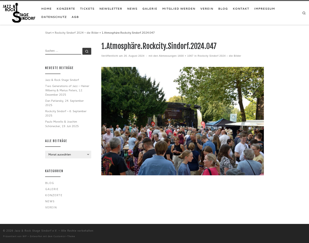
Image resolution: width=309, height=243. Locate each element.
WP (24, 236)
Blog (49, 183)
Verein (51, 207)
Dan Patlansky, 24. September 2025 (64, 103)
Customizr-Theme (64, 236)
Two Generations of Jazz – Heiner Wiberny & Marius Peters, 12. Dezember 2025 (67, 90)
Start (48, 32)
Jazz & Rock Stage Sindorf (62, 80)
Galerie (52, 189)
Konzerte (53, 195)
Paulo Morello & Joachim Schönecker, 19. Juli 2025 (62, 123)
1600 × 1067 (185, 56)
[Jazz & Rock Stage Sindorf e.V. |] (19, 12)
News (50, 201)
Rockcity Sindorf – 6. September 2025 (66, 113)
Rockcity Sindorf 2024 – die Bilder (77, 32)
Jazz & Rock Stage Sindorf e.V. (36, 230)
